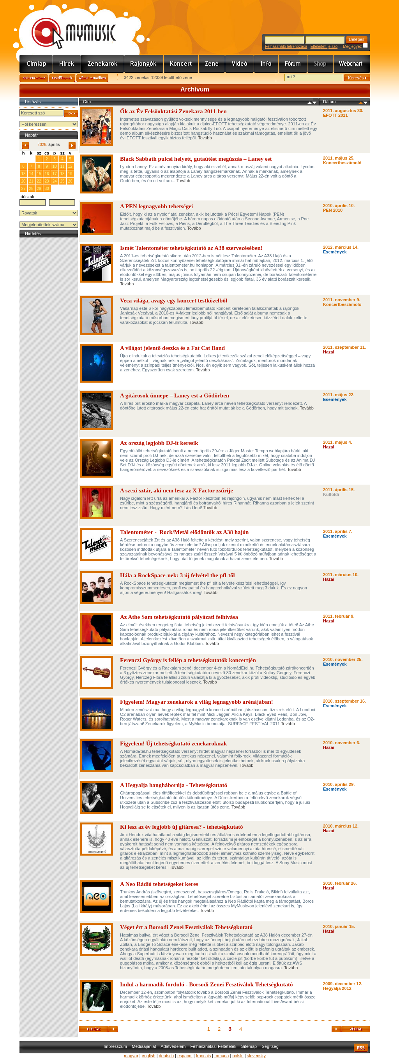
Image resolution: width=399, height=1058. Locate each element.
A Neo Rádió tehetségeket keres (159, 884)
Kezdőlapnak (62, 78)
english (148, 1055)
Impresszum (115, 1046)
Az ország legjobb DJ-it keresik (159, 443)
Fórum (293, 64)
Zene (212, 64)
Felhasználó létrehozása (286, 46)
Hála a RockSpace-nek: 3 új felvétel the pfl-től (177, 575)
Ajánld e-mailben (92, 78)
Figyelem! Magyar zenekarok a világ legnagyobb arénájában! (196, 702)
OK (71, 113)
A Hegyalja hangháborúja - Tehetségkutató (173, 785)
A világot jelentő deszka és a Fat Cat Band (172, 348)
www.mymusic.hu (67, 25)
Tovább (205, 137)
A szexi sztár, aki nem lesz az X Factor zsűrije (176, 490)
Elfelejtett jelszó (324, 46)
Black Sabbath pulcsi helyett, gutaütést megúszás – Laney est (196, 159)
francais (203, 1055)
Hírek (67, 64)
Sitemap (249, 1046)
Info (266, 64)
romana (221, 1055)
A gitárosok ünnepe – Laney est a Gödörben (174, 395)
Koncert (181, 64)
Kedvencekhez (33, 78)
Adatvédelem (173, 1046)
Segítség (269, 1046)
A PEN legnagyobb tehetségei (156, 206)
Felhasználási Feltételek (214, 1046)
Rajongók (144, 64)
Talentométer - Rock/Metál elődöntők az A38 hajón (184, 532)
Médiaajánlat (144, 1046)
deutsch (166, 1055)
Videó (239, 64)
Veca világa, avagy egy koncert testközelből (173, 300)
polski (237, 1055)
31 (31, 158)
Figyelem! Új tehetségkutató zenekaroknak (173, 743)
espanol (184, 1055)
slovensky (256, 1055)
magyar (131, 1055)
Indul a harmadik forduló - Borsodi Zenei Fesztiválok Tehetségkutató (206, 984)
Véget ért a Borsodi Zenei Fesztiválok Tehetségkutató (186, 927)
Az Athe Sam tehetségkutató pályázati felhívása (179, 617)
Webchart (352, 64)
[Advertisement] (48, 356)
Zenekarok (102, 64)
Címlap (36, 64)
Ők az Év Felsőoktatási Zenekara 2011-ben (173, 111)
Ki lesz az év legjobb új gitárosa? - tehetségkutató (181, 827)
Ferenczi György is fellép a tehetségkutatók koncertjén (188, 660)
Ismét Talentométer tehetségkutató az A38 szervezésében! (192, 248)
